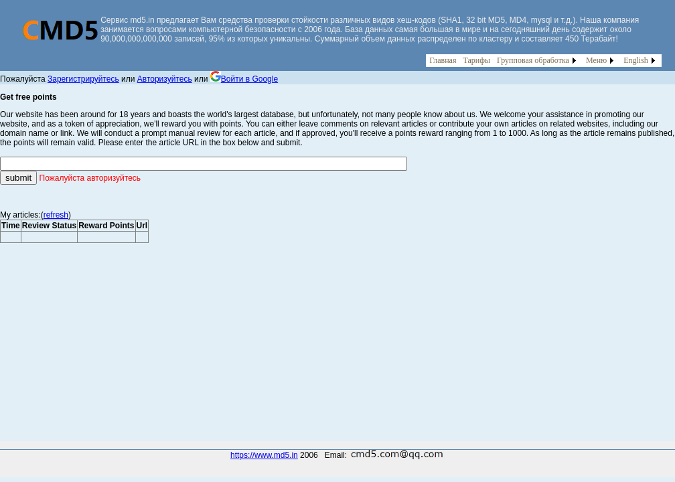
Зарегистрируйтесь (83, 79)
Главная (442, 60)
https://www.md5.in (264, 455)
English (635, 60)
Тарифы (476, 60)
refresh (56, 215)
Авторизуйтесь (164, 79)
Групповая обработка (533, 60)
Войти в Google (244, 79)
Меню (596, 60)
